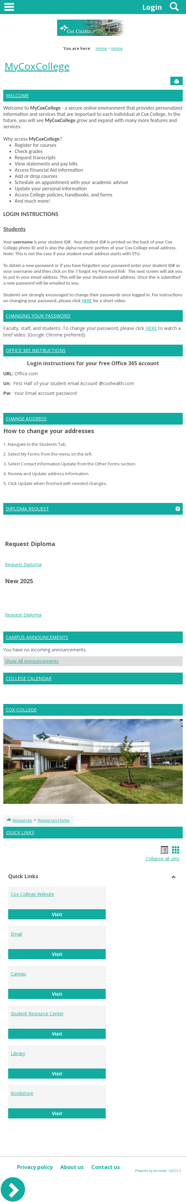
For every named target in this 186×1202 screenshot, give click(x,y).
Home (101, 48)
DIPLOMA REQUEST (27, 509)
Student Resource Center (37, 1013)
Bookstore (22, 1093)
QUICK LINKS (20, 832)
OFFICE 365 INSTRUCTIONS (36, 350)
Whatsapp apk (146, 607)
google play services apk (30, 601)
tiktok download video (117, 594)
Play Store (162, 601)
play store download (26, 594)
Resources (22, 820)
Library (18, 1053)
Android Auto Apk (160, 594)
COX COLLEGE (21, 710)
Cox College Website (32, 894)
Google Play (17, 607)
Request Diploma (23, 564)
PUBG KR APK (84, 607)
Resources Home (54, 820)
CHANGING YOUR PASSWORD (38, 316)
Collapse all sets (162, 858)
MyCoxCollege (37, 66)
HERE (87, 301)
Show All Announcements (32, 661)
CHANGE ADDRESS (26, 418)
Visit (79, 914)
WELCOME (17, 95)
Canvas (18, 974)
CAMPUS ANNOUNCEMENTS (37, 637)
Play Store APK (134, 601)
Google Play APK (49, 607)
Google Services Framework (87, 601)
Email (16, 934)
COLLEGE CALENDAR (29, 678)
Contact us (105, 1167)
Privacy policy (35, 1167)
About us (72, 1167)
